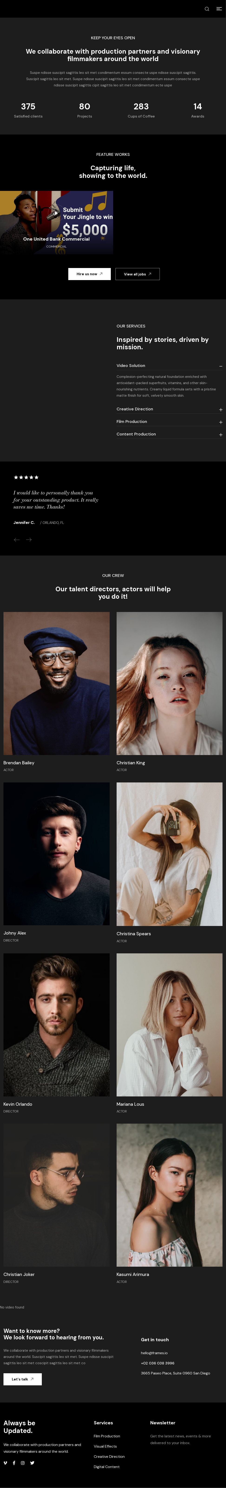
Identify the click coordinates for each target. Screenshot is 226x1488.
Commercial (56, 246)
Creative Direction (135, 409)
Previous (17, 540)
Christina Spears (134, 934)
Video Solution (131, 365)
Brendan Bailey (19, 763)
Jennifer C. (24, 522)
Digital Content (107, 1467)
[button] (219, 9)
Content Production (136, 434)
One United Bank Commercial (56, 239)
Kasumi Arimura (133, 1275)
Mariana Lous (130, 1105)
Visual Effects (105, 1447)
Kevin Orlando (18, 1105)
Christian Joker (19, 1275)
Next (29, 540)
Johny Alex (15, 933)
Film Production (132, 421)
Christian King (131, 763)
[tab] (170, 365)
